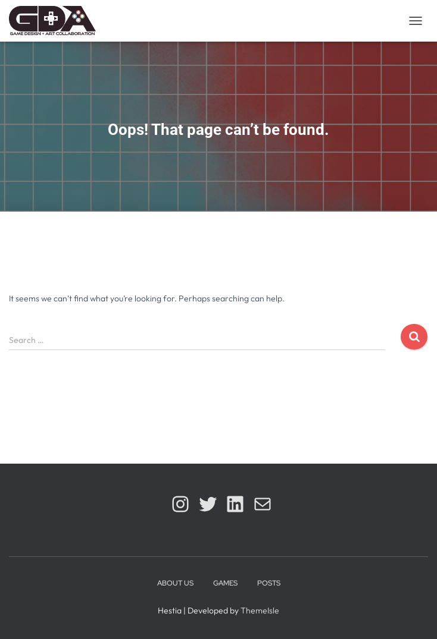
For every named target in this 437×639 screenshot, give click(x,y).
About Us (175, 583)
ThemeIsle (260, 610)
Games (225, 583)
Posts (268, 583)
